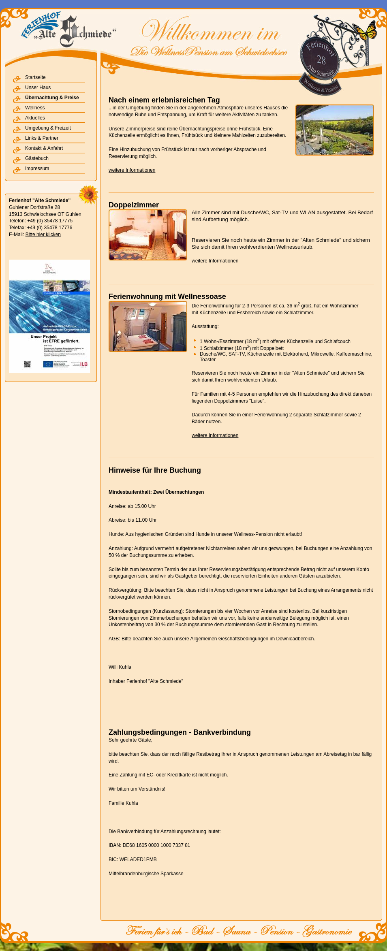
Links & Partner (41, 138)
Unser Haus (38, 87)
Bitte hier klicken (43, 234)
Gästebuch (37, 158)
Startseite (35, 77)
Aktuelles (35, 118)
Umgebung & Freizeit (48, 128)
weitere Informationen (132, 170)
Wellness (35, 108)
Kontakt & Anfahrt (44, 148)
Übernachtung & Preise (52, 97)
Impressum (37, 168)
